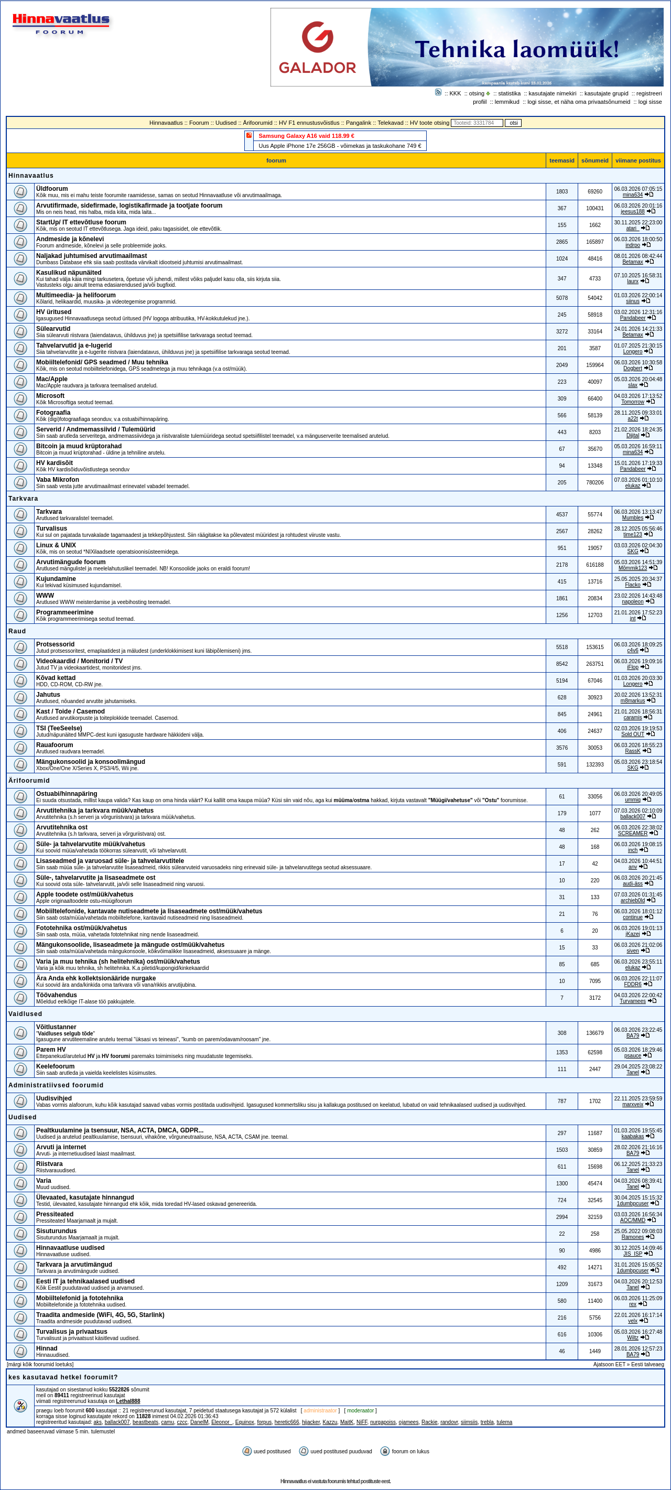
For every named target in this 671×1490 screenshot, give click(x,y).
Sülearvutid (53, 328)
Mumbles (633, 518)
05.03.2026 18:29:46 (638, 1050)
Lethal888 (128, 1401)
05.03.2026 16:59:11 (638, 446)
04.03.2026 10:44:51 (638, 861)
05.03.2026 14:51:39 (638, 562)
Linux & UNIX (56, 545)
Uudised (225, 123)
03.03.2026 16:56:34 (638, 1214)
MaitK (347, 1422)
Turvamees (633, 1001)
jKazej (633, 934)
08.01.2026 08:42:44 (638, 256)
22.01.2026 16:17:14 (638, 1315)
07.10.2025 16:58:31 (638, 275)
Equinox (244, 1422)
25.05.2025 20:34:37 (638, 579)
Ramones (633, 1237)
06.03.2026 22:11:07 (638, 978)
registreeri (649, 93)
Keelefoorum (55, 1066)
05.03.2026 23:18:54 (638, 762)
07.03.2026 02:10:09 (638, 811)
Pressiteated (54, 1214)
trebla (487, 1422)
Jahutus (48, 694)
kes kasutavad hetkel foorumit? (63, 1377)
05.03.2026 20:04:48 (638, 379)
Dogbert (632, 368)
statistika (510, 93)
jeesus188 (633, 211)
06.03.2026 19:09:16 (638, 661)
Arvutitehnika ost (62, 827)
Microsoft (50, 396)
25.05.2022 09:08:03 (638, 1231)
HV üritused (53, 312)
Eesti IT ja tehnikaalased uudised (85, 1281)
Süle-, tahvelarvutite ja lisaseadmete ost (95, 877)
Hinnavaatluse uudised (70, 1247)
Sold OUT (632, 734)
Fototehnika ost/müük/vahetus (81, 928)
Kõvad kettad (55, 678)
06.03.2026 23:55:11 (638, 962)
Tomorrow (632, 402)
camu (167, 1422)
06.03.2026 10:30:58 (638, 362)
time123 (632, 534)
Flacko (632, 585)
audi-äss (633, 884)
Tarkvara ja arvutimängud (74, 1264)
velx (632, 1321)
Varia (43, 1180)
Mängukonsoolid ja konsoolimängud (90, 761)
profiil (479, 102)
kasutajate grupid (607, 93)
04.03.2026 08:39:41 (638, 1181)
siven (632, 951)
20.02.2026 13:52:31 (638, 695)
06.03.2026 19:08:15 (638, 844)
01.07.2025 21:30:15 (638, 346)
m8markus (633, 701)
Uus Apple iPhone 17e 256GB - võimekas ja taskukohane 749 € (339, 146)
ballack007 (632, 816)
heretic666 (287, 1422)
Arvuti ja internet (61, 1147)
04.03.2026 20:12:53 (638, 1281)
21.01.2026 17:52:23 (638, 613)
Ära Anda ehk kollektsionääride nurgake (96, 978)
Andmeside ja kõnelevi (70, 239)
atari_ (633, 228)
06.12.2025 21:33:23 (638, 1164)
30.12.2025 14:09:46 (638, 1248)
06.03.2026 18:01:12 (638, 911)
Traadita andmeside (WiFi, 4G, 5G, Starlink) (100, 1315)
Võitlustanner (56, 1027)
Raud (17, 631)
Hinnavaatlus (166, 123)
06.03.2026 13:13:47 (638, 512)
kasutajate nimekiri (553, 93)
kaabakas (633, 1136)
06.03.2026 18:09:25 (638, 644)
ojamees (409, 1422)
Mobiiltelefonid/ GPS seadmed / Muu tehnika (102, 362)
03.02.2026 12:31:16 (638, 312)
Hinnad (47, 1348)
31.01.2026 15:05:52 (638, 1265)
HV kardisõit (54, 463)
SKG (632, 551)
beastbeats (145, 1422)
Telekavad (390, 123)
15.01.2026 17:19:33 (638, 463)
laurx (632, 281)
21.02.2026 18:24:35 (638, 430)
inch (632, 850)
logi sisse (650, 102)
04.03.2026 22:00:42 (638, 995)
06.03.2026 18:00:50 (638, 239)
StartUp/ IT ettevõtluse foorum (81, 222)
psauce (632, 1056)
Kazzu (330, 1422)
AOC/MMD (632, 1220)
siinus (633, 301)
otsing (476, 93)
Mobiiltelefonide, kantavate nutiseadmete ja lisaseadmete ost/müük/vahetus (149, 911)
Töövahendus (56, 995)
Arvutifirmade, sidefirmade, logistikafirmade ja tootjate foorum (129, 205)
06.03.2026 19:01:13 (638, 928)
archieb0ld (633, 900)
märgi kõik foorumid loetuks (40, 1364)
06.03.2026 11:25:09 (638, 1298)
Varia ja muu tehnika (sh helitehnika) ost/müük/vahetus (118, 961)
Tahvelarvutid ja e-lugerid (74, 345)
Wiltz (632, 1338)
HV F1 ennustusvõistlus (309, 123)
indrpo (632, 245)
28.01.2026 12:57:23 (638, 1349)
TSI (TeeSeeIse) (59, 728)
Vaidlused (25, 1014)
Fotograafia (53, 412)
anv (633, 867)
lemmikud (507, 102)
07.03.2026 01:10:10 (638, 480)
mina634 (633, 195)
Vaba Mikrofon (57, 479)
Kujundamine (56, 578)
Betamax (632, 262)
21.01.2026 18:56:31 (638, 712)
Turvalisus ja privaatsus (71, 1331)
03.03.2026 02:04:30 (638, 545)
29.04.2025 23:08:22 (638, 1067)
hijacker (311, 1422)
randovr (449, 1422)
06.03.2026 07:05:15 (638, 189)
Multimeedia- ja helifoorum (76, 295)
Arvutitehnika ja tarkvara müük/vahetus (95, 810)
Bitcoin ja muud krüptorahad (79, 446)
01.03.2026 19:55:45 (638, 1130)
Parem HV (51, 1049)
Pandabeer (633, 318)
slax (632, 385)
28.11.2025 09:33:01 (638, 413)
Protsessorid (55, 644)
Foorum (199, 123)
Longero (633, 351)
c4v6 (632, 650)
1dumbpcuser (633, 1203)
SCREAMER (633, 833)
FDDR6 (632, 984)
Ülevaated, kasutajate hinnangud (85, 1197)
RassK (632, 751)
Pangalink (358, 123)
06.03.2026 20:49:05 (638, 794)
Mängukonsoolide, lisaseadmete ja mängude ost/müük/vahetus (130, 944)
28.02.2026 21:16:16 (638, 1147)
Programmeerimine (64, 612)
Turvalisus (51, 528)
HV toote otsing (429, 123)
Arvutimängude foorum (71, 562)
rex (632, 1304)
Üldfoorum (52, 188)
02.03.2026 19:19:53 (638, 728)
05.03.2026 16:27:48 (638, 1332)
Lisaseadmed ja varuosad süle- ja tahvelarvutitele (110, 861)
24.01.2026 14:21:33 (638, 329)
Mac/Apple (52, 379)
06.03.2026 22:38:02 (638, 827)
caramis (633, 717)
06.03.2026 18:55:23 (638, 745)
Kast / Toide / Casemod (70, 711)
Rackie (429, 1422)
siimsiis (469, 1422)
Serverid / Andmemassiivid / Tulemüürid (95, 429)
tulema (504, 1422)
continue (633, 917)
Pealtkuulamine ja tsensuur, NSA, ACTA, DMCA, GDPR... (119, 1130)
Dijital (632, 435)
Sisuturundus (56, 1231)
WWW (45, 595)
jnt (633, 618)
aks (98, 1422)
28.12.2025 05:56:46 (638, 529)
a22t (632, 419)
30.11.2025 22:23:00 (638, 222)
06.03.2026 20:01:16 (638, 206)
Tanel (632, 1072)
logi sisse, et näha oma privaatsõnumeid (578, 102)
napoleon (633, 601)
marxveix (632, 1104)
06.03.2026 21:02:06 (638, 945)
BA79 (632, 1036)
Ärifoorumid (258, 123)
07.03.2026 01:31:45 (638, 895)
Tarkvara (23, 498)
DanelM (199, 1422)
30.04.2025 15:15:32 (638, 1198)
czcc (182, 1422)
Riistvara (49, 1164)
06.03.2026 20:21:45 (638, 878)
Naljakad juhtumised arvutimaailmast (91, 256)
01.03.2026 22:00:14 (638, 295)
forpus (264, 1422)
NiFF (361, 1422)
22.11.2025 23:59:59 (638, 1099)
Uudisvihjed (54, 1098)
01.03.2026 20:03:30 (638, 678)
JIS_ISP (632, 1254)
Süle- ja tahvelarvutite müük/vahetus (90, 844)
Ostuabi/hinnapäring (67, 793)
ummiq (633, 800)
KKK (455, 93)
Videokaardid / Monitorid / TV (79, 661)
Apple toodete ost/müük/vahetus (84, 894)
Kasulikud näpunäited (69, 272)
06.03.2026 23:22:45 (638, 1030)
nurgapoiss (383, 1422)
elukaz (633, 486)
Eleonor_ (221, 1422)
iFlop (632, 667)
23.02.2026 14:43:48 (638, 596)
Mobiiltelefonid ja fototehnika (79, 1298)
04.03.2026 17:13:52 (638, 396)
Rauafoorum (54, 745)
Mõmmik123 (633, 568)
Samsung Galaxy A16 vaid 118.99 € (306, 136)
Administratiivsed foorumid (56, 1085)
